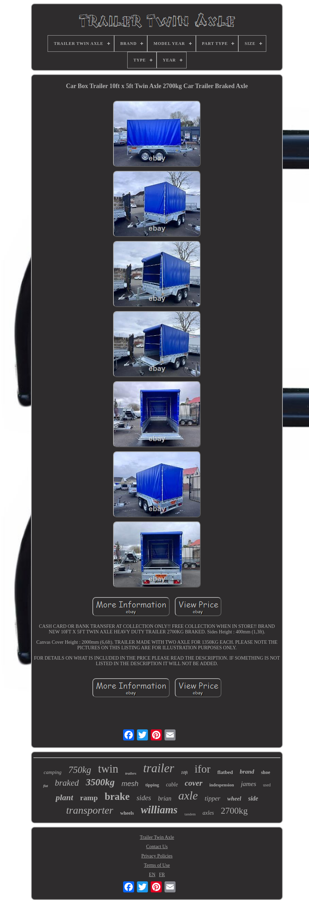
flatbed (225, 772)
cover (193, 783)
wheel (234, 798)
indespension (221, 784)
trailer (158, 768)
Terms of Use (157, 865)
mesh (130, 783)
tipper (212, 798)
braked (67, 782)
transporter (89, 810)
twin (108, 769)
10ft (184, 772)
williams (159, 810)
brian (164, 798)
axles (208, 813)
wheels (127, 813)
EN (152, 874)
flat (45, 786)
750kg (79, 770)
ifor (202, 769)
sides (144, 798)
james (248, 783)
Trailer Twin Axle (157, 837)
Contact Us (157, 846)
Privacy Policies (157, 856)
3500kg (100, 782)
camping (53, 772)
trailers (130, 773)
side (253, 798)
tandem (190, 814)
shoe (265, 772)
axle (188, 795)
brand (247, 771)
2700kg (234, 811)
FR (162, 874)
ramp (89, 797)
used (267, 785)
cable (172, 784)
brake (117, 796)
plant (64, 797)
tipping (152, 784)
